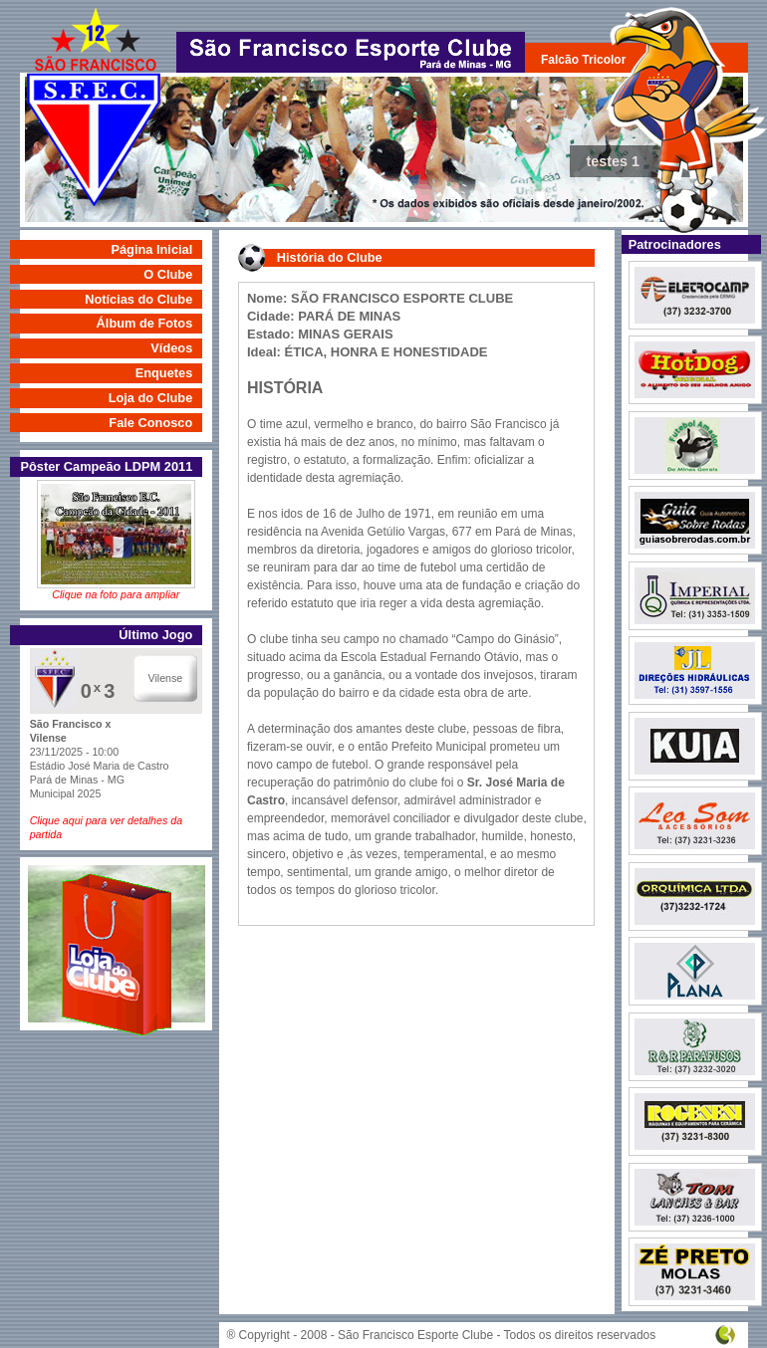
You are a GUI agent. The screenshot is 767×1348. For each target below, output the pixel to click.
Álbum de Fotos (145, 323)
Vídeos (171, 347)
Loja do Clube (151, 397)
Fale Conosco (150, 422)
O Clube (167, 274)
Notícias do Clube (138, 299)
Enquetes (164, 372)
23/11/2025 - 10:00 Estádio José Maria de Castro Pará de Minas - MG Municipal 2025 (116, 780)
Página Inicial (151, 249)
